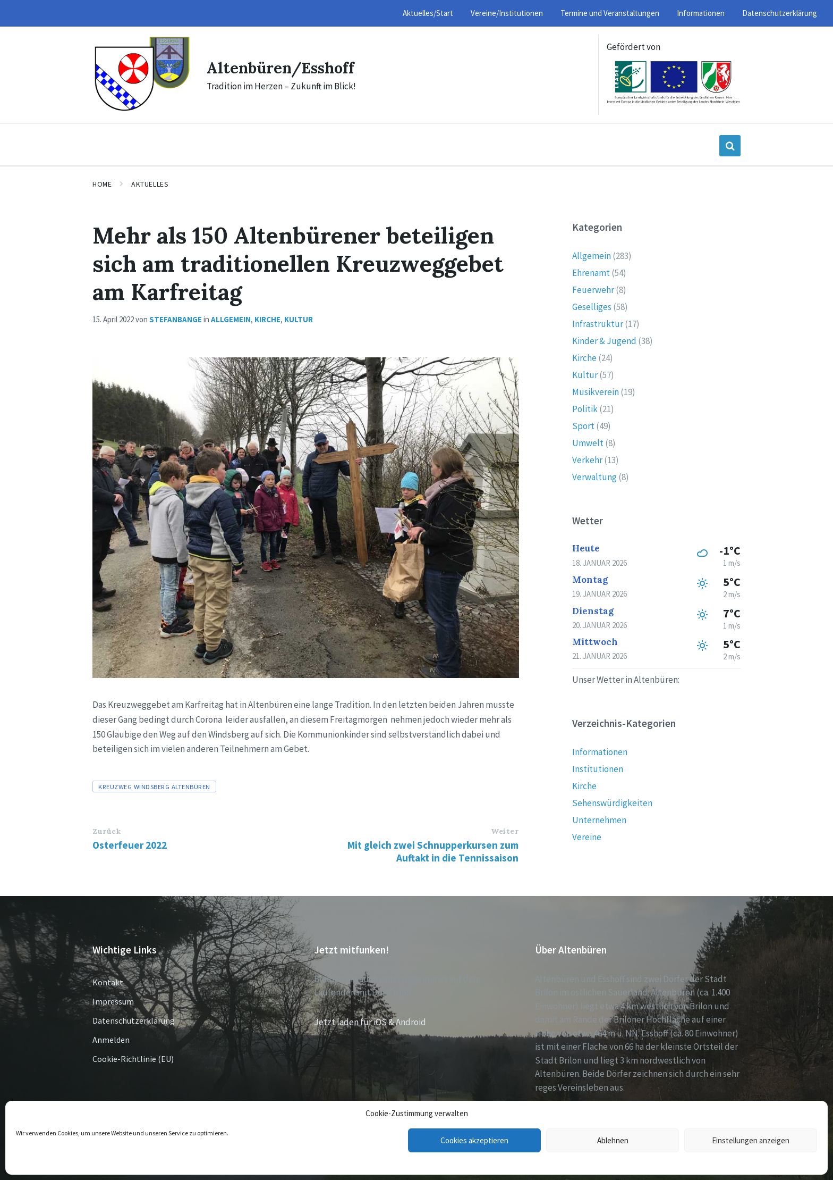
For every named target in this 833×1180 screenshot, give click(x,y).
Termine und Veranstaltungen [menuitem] (609, 13)
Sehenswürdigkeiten (612, 803)
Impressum (113, 1001)
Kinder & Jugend (604, 341)
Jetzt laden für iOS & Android (370, 1022)
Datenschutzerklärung (133, 1020)
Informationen (599, 752)
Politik (585, 409)
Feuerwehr (593, 290)
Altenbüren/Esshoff (284, 67)
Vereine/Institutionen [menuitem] (507, 13)
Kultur (298, 319)
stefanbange (175, 319)
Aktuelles (149, 184)
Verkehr (587, 460)
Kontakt (107, 982)
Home (102, 184)
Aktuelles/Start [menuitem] (428, 13)
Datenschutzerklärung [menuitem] (779, 13)
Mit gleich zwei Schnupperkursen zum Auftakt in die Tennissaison (432, 851)
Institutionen (597, 769)
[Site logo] (141, 109)
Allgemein (231, 319)
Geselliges (591, 307)
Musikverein (595, 392)
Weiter (504, 831)
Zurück (106, 831)
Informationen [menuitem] (701, 13)
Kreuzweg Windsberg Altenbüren (154, 786)
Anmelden (111, 1039)
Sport (583, 426)
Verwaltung (594, 477)
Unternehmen (599, 820)
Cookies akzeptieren (474, 1140)
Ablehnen (612, 1140)
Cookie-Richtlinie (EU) (133, 1058)
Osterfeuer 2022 (129, 845)
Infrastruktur (597, 324)
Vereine (586, 837)
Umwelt (588, 443)
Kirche (267, 319)
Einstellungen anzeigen (750, 1140)
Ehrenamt (591, 273)
